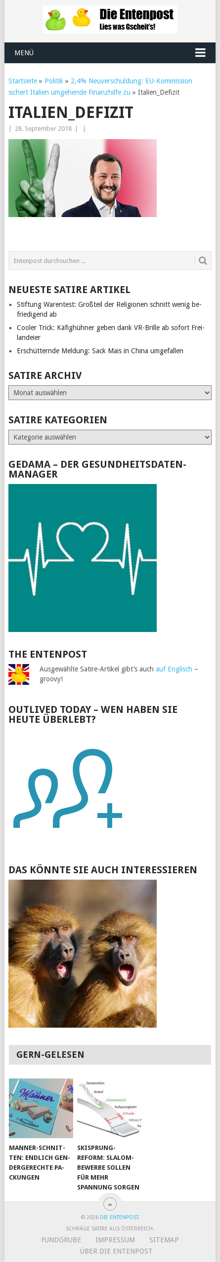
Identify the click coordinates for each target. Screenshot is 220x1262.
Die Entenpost (119, 1217)
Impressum (115, 1240)
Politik (53, 81)
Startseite (22, 81)
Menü (24, 53)
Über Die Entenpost (116, 1251)
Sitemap (164, 1240)
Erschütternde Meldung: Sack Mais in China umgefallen (100, 351)
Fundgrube (61, 1240)
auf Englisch (174, 669)
